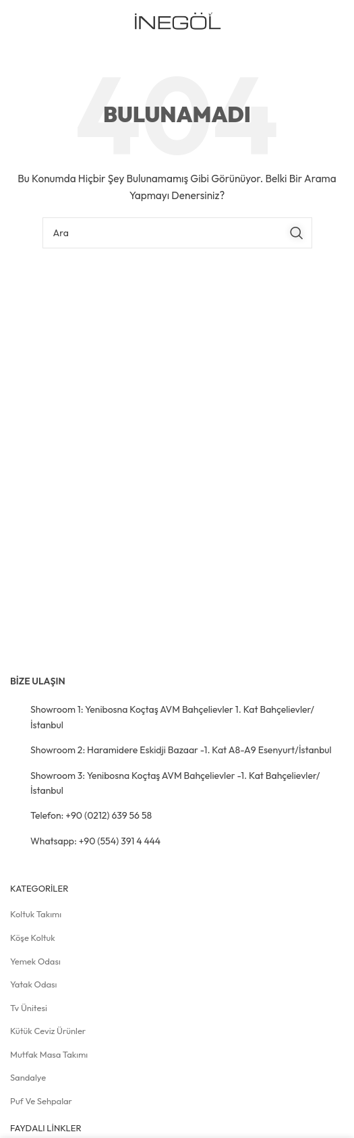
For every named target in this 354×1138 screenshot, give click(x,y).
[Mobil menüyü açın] (322, 22)
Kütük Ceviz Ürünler (48, 1030)
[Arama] (177, 232)
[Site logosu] (177, 21)
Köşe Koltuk (32, 937)
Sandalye (28, 1077)
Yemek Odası (35, 961)
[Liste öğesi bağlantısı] (177, 717)
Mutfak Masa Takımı (49, 1054)
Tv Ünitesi (28, 1007)
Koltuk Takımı (35, 914)
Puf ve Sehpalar (41, 1100)
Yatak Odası (33, 984)
